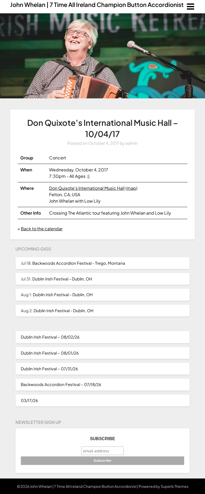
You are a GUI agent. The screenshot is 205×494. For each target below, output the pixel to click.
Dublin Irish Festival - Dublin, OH (62, 278)
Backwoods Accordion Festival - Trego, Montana (78, 263)
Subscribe (102, 438)
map (131, 188)
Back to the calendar (41, 228)
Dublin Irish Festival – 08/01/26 (50, 352)
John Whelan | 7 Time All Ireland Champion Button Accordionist (97, 4)
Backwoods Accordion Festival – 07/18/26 (61, 384)
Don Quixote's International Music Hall (87, 188)
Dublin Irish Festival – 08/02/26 (50, 336)
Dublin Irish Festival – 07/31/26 (49, 368)
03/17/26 (29, 400)
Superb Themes (174, 486)
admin (131, 143)
